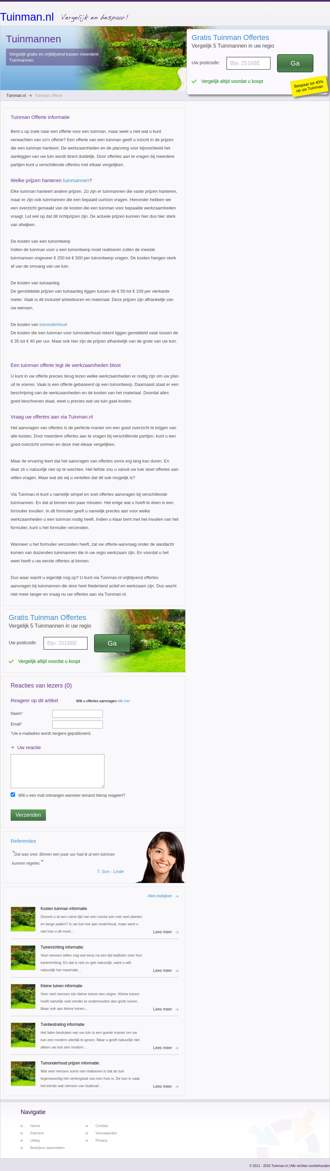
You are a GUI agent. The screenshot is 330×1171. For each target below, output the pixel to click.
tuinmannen (76, 180)
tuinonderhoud (53, 324)
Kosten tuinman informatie (64, 908)
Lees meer (162, 932)
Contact (101, 1126)
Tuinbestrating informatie (62, 1024)
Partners (37, 1133)
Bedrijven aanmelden (47, 1148)
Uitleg (35, 1140)
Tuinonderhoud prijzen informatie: (70, 1063)
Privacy (101, 1140)
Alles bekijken (160, 896)
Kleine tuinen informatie (61, 986)
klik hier (124, 701)
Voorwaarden (106, 1133)
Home (35, 1126)
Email (16, 724)
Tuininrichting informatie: (62, 947)
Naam (17, 713)
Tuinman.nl (27, 16)
